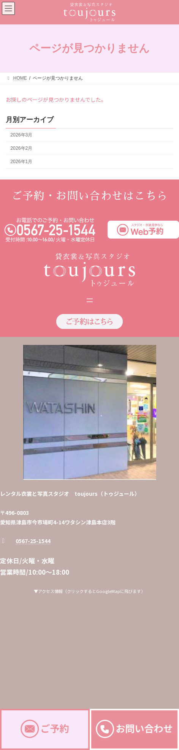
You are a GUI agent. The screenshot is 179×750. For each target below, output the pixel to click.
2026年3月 (21, 135)
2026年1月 (21, 161)
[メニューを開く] (89, 300)
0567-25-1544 (33, 541)
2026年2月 (21, 148)
